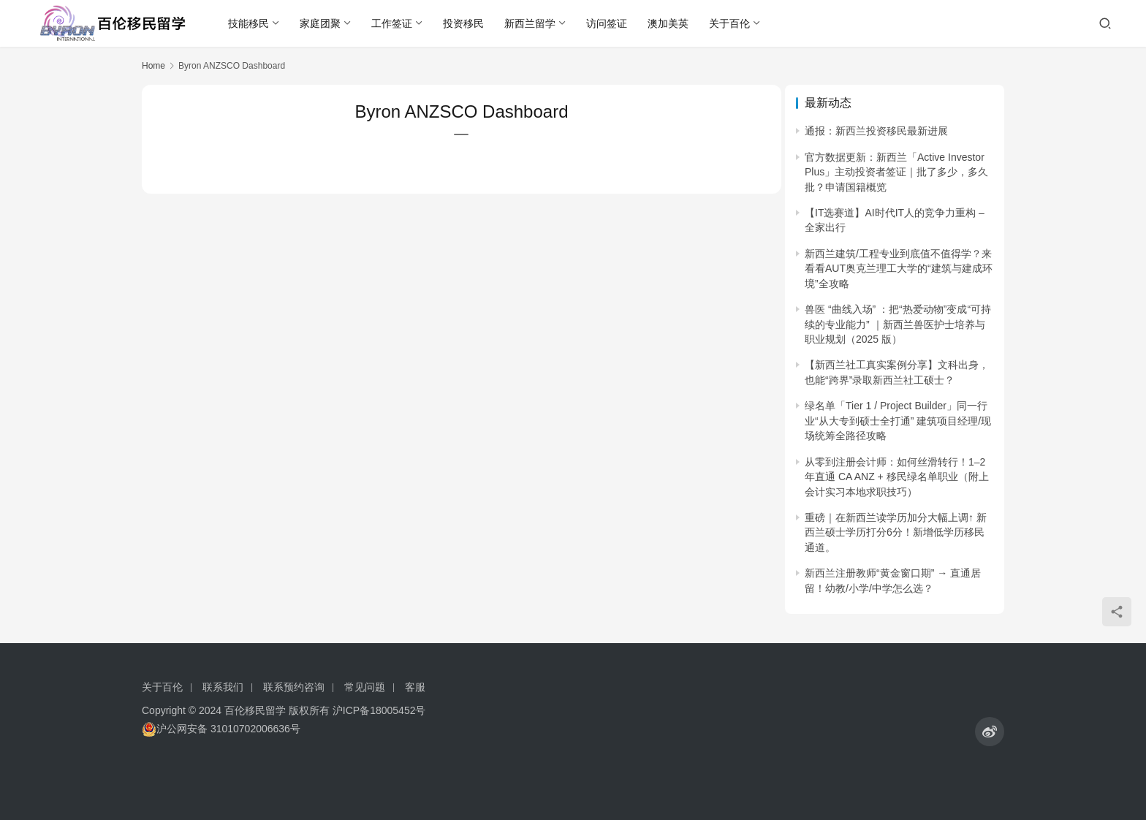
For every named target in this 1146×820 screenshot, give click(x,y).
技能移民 (249, 23)
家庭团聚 (321, 23)
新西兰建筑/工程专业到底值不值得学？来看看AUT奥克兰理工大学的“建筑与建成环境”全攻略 (899, 268)
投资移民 (464, 23)
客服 (415, 687)
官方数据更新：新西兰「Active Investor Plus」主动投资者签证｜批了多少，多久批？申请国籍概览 (896, 172)
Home (153, 66)
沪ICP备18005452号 (379, 710)
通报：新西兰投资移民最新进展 (876, 131)
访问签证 (608, 23)
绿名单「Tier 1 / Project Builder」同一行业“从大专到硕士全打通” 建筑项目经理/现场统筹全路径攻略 (898, 420)
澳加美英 (669, 23)
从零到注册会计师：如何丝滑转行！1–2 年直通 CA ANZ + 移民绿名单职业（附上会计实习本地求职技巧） (897, 477)
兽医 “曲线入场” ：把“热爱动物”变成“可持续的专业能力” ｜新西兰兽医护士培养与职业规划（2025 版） (898, 324)
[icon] (989, 731)
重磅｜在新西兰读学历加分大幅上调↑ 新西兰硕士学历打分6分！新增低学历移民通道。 (896, 532)
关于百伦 (730, 23)
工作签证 (393, 23)
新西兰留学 (531, 23)
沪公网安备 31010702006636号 (221, 729)
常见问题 (364, 687)
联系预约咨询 (294, 687)
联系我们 (222, 687)
